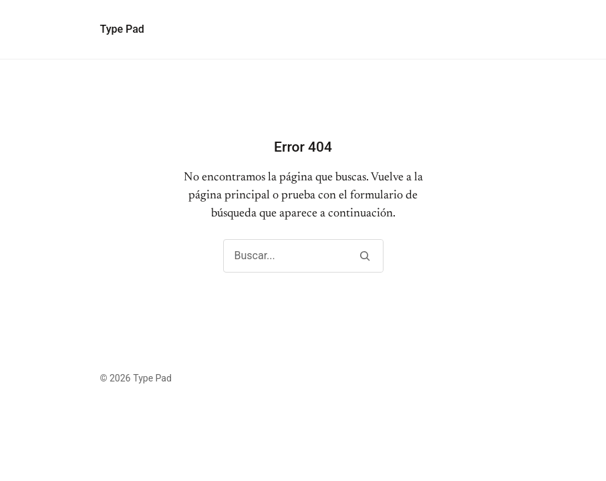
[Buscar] (365, 256)
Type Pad (122, 29)
